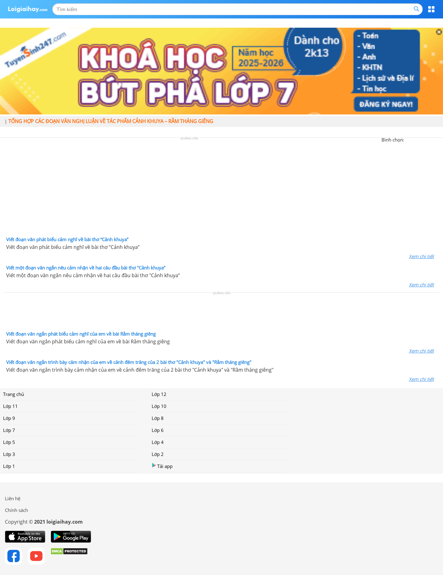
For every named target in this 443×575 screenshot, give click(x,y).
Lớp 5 (9, 442)
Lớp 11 (10, 406)
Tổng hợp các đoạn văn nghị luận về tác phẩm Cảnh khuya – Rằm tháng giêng (110, 121)
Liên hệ (12, 498)
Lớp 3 (9, 454)
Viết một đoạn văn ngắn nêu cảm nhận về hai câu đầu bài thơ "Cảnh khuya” (85, 268)
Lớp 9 (9, 418)
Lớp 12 (159, 394)
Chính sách (16, 510)
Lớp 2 (158, 454)
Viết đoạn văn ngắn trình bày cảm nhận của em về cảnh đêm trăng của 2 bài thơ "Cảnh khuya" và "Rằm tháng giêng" (128, 362)
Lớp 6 (158, 430)
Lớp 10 (159, 406)
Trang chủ (13, 394)
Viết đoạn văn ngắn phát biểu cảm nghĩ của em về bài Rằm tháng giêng (81, 334)
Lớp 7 (9, 430)
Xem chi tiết (421, 256)
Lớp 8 (158, 418)
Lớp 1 (9, 466)
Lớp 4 (158, 442)
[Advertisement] (221, 189)
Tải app (162, 466)
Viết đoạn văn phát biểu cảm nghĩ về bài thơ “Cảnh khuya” (67, 239)
